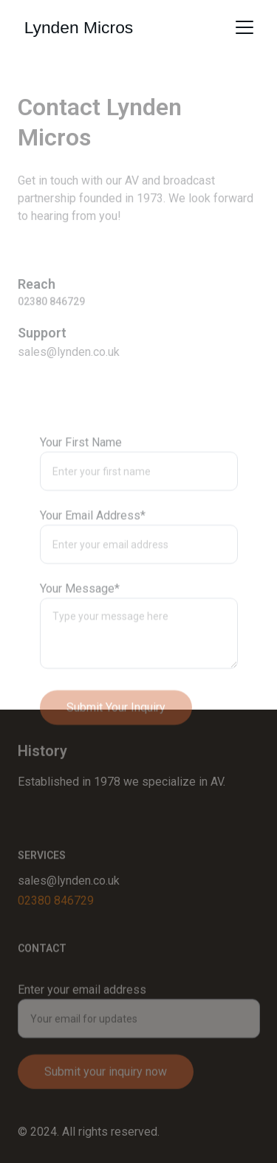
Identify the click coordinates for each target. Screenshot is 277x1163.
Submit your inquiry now (105, 1081)
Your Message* (80, 616)
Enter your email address (82, 999)
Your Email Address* (93, 543)
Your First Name (81, 470)
